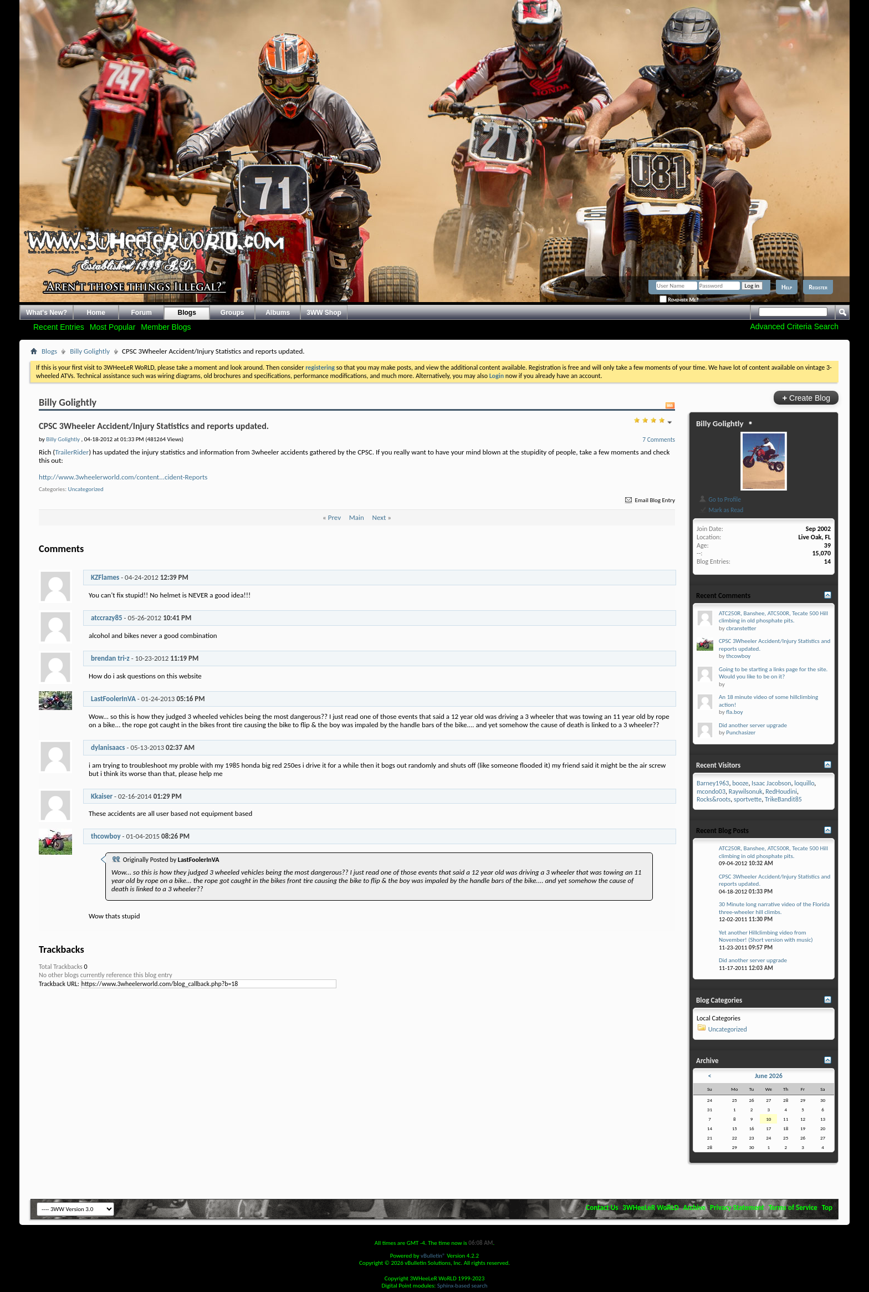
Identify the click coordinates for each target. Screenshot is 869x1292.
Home (96, 312)
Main (356, 517)
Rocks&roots (713, 799)
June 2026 (769, 1076)
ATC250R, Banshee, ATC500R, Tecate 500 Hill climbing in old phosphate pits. (773, 617)
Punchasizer (740, 732)
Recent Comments (723, 595)
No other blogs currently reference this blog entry (105, 975)
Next (379, 517)
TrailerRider (72, 452)
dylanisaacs (108, 747)
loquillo (804, 783)
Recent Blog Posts (722, 830)
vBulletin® (433, 1255)
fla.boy (734, 712)
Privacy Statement (737, 1207)
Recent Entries (58, 327)
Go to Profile (719, 499)
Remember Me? (679, 299)
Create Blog (806, 397)
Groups (232, 312)
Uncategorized (86, 489)
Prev (334, 517)
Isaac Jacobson (771, 783)
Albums (277, 312)
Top (827, 1207)
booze (740, 783)
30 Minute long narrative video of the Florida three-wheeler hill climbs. (774, 908)
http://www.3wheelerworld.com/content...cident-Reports (123, 477)
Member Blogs (166, 327)
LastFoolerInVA (113, 698)
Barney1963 (713, 783)
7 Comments (658, 439)
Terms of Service (793, 1207)
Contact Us (602, 1207)
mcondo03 (711, 791)
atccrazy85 (106, 618)
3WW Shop (323, 312)
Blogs (187, 312)
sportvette (747, 799)
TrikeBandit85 (783, 799)
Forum (141, 312)
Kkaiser (102, 796)
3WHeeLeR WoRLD (650, 1207)
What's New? (46, 312)
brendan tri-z (110, 658)
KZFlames (105, 577)
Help (786, 287)
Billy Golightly (90, 351)
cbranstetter (741, 628)
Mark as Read (720, 510)
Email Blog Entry (649, 500)
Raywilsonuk (746, 791)
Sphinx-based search (462, 1285)
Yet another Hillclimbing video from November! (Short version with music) (766, 936)
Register (818, 287)
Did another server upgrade (753, 725)
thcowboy (106, 836)
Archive (694, 1207)
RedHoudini (781, 791)
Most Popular (112, 327)
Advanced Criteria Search (794, 326)
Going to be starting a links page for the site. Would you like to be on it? (773, 673)
